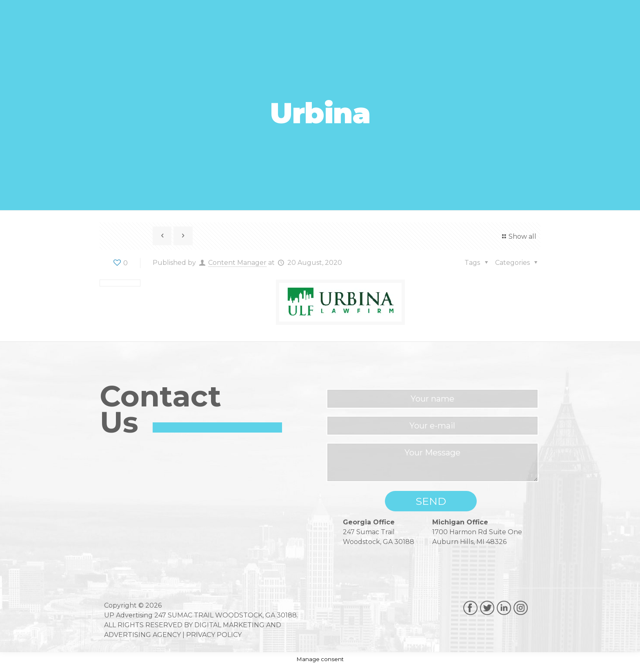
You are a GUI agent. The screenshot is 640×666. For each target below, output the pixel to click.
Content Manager (237, 262)
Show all (518, 236)
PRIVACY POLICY (214, 635)
